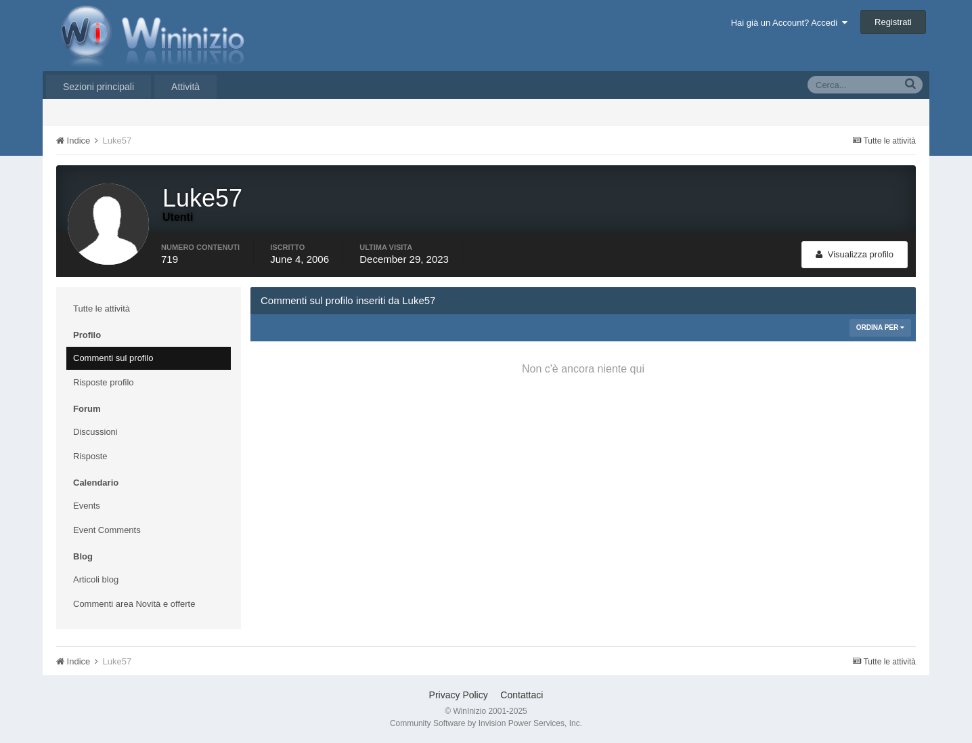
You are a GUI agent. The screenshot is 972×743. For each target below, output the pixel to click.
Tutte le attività (101, 308)
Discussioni (95, 432)
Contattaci (521, 694)
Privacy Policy (458, 694)
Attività (185, 86)
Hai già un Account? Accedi (789, 23)
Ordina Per (880, 327)
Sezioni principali (98, 86)
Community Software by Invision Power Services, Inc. (486, 723)
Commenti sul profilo (113, 358)
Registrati (893, 22)
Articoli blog (95, 579)
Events (86, 506)
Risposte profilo (103, 382)
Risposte (90, 456)
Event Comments (107, 530)
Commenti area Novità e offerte (134, 604)
